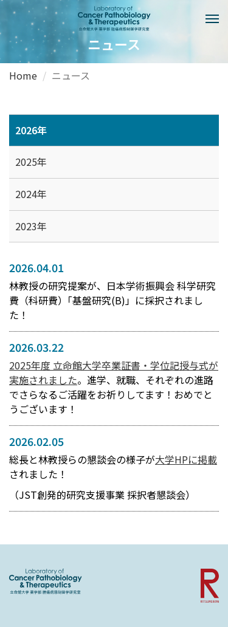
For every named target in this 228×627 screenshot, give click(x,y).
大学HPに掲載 (186, 459)
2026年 (31, 130)
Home (23, 75)
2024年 (31, 194)
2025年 (31, 161)
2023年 (31, 226)
